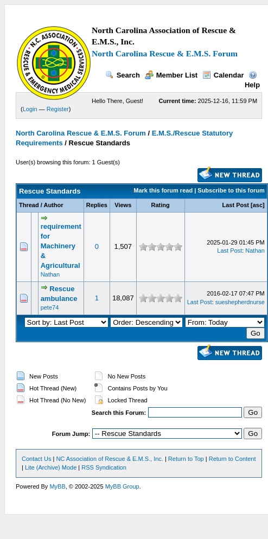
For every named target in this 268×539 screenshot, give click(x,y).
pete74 (50, 307)
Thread (29, 205)
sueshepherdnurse (240, 302)
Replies (96, 205)
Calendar (223, 75)
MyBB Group (122, 486)
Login (30, 109)
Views (122, 205)
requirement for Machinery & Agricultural (61, 246)
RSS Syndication (103, 467)
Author (53, 205)
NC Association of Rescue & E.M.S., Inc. (109, 458)
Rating (160, 205)
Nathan (50, 274)
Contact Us (36, 458)
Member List (171, 75)
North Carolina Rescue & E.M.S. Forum (165, 53)
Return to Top (186, 458)
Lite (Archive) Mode (50, 467)
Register (58, 109)
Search (122, 75)
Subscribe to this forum (230, 190)
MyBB (57, 486)
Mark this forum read (163, 190)
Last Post (236, 205)
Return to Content (232, 458)
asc (258, 205)
